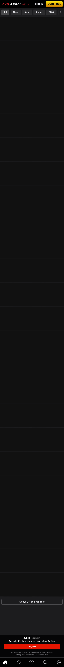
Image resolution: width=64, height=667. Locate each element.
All (5, 12)
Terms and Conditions (34, 655)
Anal (27, 12)
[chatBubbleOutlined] (18, 662)
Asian (39, 12)
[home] (5, 662)
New (15, 12)
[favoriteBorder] (31, 662)
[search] (45, 662)
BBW (51, 12)
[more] (59, 662)
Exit (46, 655)
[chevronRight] (60, 12)
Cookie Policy (40, 652)
